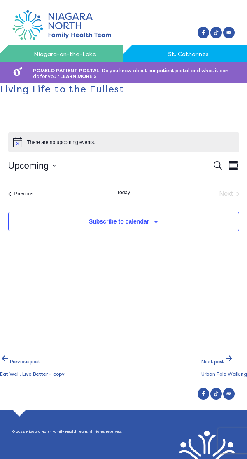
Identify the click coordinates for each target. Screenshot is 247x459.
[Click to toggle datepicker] (32, 165)
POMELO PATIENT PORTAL (66, 70)
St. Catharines (188, 54)
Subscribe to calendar (119, 221)
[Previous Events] (21, 193)
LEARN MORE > (78, 76)
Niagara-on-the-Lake (65, 54)
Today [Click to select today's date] (123, 192)
